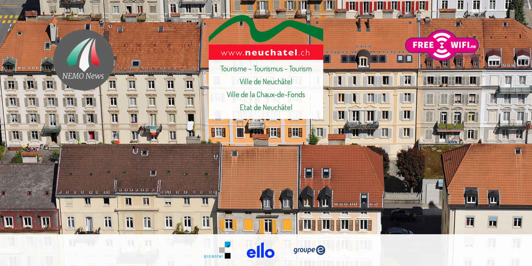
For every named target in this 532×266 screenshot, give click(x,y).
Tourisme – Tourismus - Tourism (266, 68)
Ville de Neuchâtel (266, 81)
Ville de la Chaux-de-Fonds (266, 94)
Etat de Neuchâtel (266, 107)
